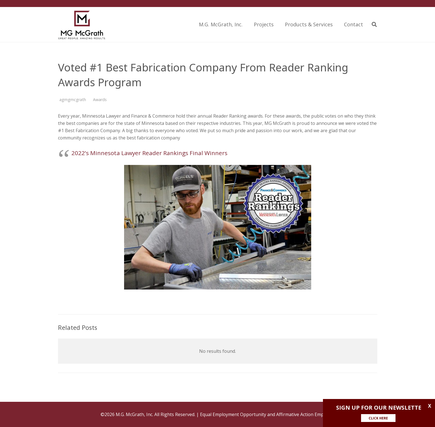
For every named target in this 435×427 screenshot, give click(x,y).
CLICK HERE (378, 418)
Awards (100, 99)
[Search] (374, 24)
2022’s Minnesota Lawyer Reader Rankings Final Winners (149, 153)
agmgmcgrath (72, 99)
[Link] (82, 24)
